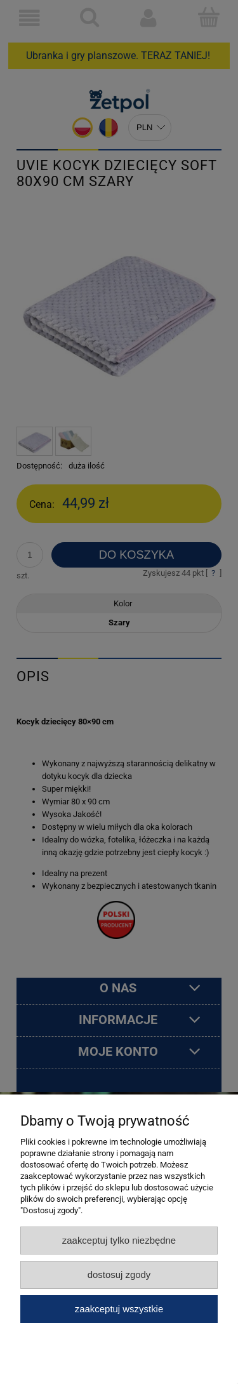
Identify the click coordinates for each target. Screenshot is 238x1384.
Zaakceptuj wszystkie (119, 1308)
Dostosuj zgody (119, 1274)
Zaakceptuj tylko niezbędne (119, 1240)
